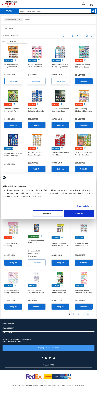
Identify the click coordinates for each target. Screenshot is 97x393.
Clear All (27, 20)
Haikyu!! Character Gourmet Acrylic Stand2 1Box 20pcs (35, 155)
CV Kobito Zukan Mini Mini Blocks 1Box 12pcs (83, 155)
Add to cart (13, 81)
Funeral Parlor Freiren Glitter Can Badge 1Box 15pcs (13, 155)
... (82, 36)
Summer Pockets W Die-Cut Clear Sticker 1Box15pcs (36, 292)
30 (87, 36)
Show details (83, 206)
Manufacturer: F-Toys (13, 20)
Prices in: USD (48, 365)
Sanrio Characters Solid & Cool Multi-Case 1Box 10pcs (35, 67)
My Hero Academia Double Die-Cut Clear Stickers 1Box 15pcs (60, 245)
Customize (48, 214)
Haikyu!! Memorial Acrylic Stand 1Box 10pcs (11, 67)
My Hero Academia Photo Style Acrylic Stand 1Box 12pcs (11, 111)
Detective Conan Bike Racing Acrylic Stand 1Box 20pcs (60, 67)
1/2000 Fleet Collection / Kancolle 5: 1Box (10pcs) (36, 111)
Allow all (79, 214)
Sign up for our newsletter (48, 348)
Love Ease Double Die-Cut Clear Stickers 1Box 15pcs (83, 292)
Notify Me (84, 81)
